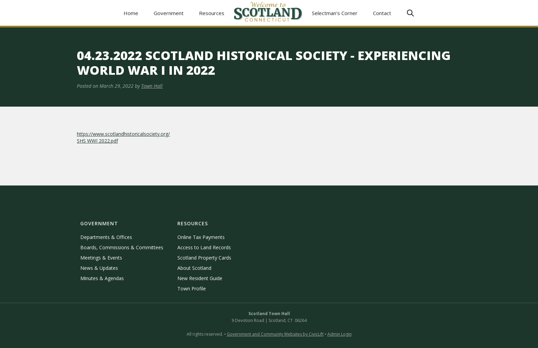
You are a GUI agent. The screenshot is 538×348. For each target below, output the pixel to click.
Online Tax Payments (201, 237)
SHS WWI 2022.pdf (97, 140)
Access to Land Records (204, 247)
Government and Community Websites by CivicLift (275, 334)
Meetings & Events (101, 257)
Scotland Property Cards (204, 257)
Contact (382, 13)
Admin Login (339, 334)
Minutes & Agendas (102, 278)
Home (131, 13)
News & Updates (99, 268)
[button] (168, 13)
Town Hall (152, 86)
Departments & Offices (106, 237)
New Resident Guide (199, 278)
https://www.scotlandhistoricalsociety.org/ (123, 134)
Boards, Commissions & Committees (121, 247)
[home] (268, 13)
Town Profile (191, 288)
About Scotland (194, 268)
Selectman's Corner (335, 13)
